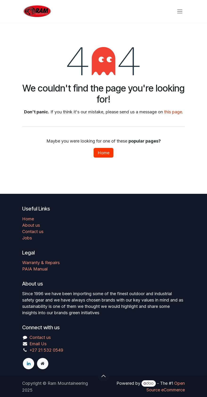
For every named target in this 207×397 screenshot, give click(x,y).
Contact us (32, 231)
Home (103, 152)
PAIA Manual (35, 268)
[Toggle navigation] (180, 11)
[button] (103, 376)
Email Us (37, 343)
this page (173, 111)
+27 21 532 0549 (46, 350)
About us (31, 225)
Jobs (27, 237)
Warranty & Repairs (41, 262)
